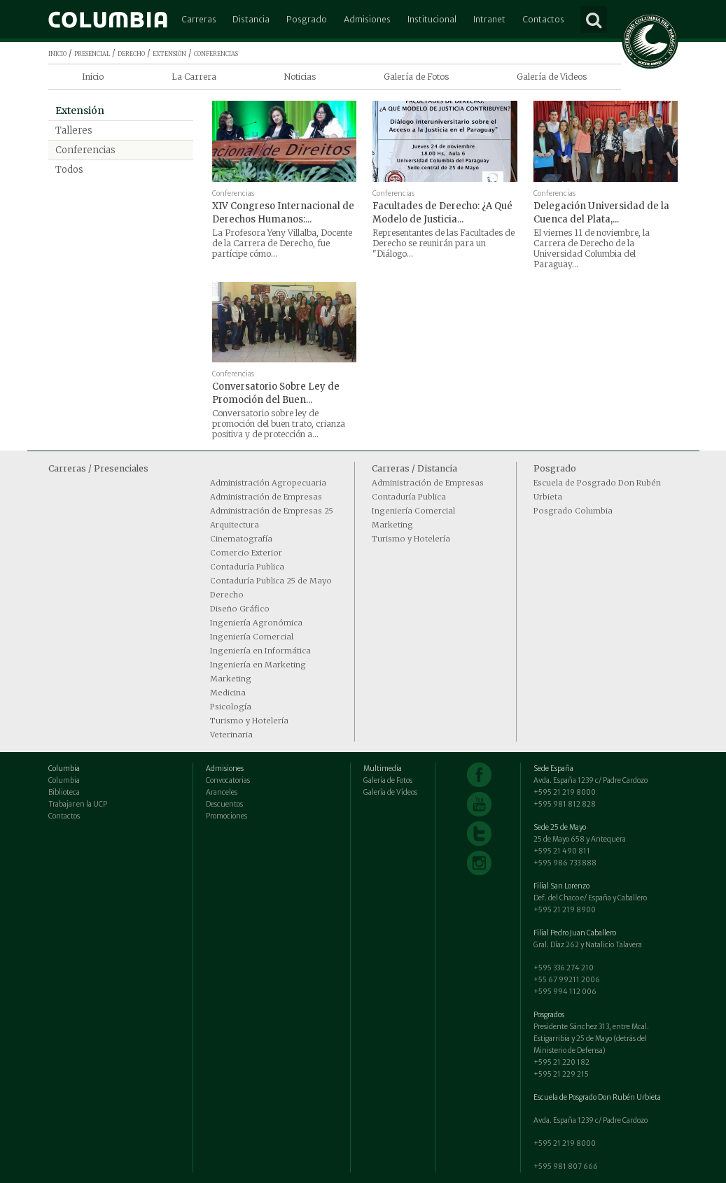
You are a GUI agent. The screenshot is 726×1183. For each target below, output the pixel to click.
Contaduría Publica (247, 567)
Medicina (228, 692)
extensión (169, 53)
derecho (131, 53)
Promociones (226, 816)
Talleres (73, 130)
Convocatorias (228, 780)
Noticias (300, 76)
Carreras (198, 19)
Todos (69, 170)
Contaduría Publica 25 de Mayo (271, 581)
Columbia (64, 780)
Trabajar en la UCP (77, 804)
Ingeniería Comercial (251, 637)
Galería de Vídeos (390, 792)
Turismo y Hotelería (249, 720)
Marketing (230, 678)
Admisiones (367, 19)
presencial (92, 53)
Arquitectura (234, 525)
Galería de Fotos (416, 76)
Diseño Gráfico (240, 609)
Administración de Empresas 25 (271, 511)
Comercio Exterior (246, 553)
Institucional (431, 19)
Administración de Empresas (266, 497)
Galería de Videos (552, 76)
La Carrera (194, 76)
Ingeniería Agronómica (256, 623)
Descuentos (224, 804)
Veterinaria (231, 734)
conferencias (216, 53)
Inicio (93, 76)
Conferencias (85, 150)
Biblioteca (64, 792)
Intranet (489, 19)
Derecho (227, 595)
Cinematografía (241, 539)
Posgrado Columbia (573, 511)
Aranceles (221, 792)
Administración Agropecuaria (268, 483)
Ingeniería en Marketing (258, 665)
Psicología (230, 706)
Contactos (543, 19)
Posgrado (306, 19)
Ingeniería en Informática (260, 651)
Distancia (251, 19)
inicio (57, 53)
